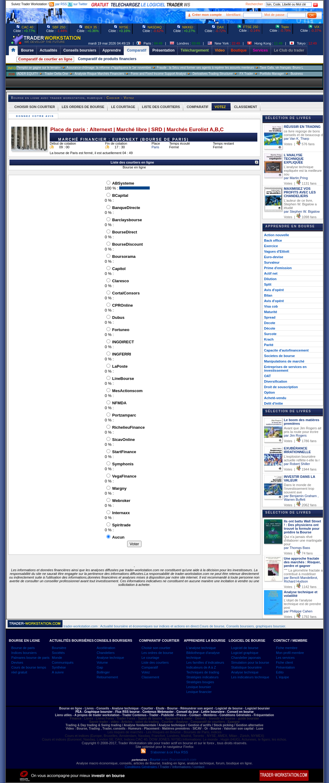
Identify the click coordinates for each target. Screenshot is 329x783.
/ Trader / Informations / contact (180, 767)
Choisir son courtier (155, 648)
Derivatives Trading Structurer (230, 73)
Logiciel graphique (244, 653)
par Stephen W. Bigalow (302, 211)
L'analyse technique (201, 648)
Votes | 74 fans (298, 553)
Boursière (59, 648)
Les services (285, 657)
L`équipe (282, 677)
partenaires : (140, 759)
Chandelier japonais (246, 657)
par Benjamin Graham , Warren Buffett (301, 497)
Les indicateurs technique (250, 677)
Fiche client (284, 662)
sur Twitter (78, 4)
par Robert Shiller (297, 464)
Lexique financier (199, 692)
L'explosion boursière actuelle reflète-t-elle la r (302, 458)
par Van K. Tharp (296, 138)
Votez (145, 672)
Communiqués (62, 662)
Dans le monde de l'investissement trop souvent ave (299, 488)
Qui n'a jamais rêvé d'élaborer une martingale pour (303, 540)
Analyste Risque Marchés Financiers (117, 73)
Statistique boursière (246, 667)
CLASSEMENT (245, 107)
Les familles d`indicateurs (205, 662)
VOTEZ (220, 107)
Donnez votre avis (36, 116)
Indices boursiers (24, 653)
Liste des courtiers (155, 662)
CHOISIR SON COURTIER (34, 107)
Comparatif (149, 667)
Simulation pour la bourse (250, 662)
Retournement (107, 677)
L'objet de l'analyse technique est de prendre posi (302, 603)
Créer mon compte (207, 14)
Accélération (106, 648)
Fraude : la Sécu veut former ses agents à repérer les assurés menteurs (223, 67)
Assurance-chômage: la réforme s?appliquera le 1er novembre (126, 67)
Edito (280, 672)
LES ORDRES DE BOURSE (83, 107)
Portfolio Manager (289, 73)
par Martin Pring (296, 178)
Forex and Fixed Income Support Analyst (176, 73)
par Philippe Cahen (298, 611)
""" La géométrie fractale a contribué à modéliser (303, 572)
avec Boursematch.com (178, 759)
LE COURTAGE (123, 107)
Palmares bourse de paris (30, 657)
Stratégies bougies (200, 682)
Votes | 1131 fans (300, 183)
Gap (100, 667)
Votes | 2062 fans (300, 505)
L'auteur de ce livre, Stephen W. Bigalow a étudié (300, 204)
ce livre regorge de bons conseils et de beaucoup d (303, 133)
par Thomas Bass (297, 548)
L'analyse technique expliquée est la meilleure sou (303, 170)
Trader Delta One (74, 73)
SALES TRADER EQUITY (38, 73)
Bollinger (103, 672)
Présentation (285, 667)
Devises (17, 662)
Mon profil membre (290, 653)
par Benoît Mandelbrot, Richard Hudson (301, 579)
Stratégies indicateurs (202, 677)
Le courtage (150, 657)
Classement (150, 677)
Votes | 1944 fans (300, 469)
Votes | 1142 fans (300, 587)
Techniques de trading (202, 672)
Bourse (155, 759)
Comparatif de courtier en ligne (45, 59)
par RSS (58, 4)
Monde (57, 657)
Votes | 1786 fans (300, 441)
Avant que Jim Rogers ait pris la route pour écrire (302, 430)
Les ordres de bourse (157, 653)
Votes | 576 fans (299, 144)
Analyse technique (110, 657)
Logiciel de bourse (244, 648)
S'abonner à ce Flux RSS (164, 752)
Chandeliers (106, 653)
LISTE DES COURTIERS (161, 107)
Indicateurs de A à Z (201, 667)
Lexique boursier (198, 687)
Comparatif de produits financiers (107, 59)
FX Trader (264, 73)
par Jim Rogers (295, 435)
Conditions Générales (141, 767)
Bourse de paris (23, 648)
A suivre (58, 672)
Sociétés (58, 653)
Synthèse (59, 667)
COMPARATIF (198, 107)
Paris (155, 147)
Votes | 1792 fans (300, 617)
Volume (102, 662)
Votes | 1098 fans (300, 217)
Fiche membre (286, 648)
